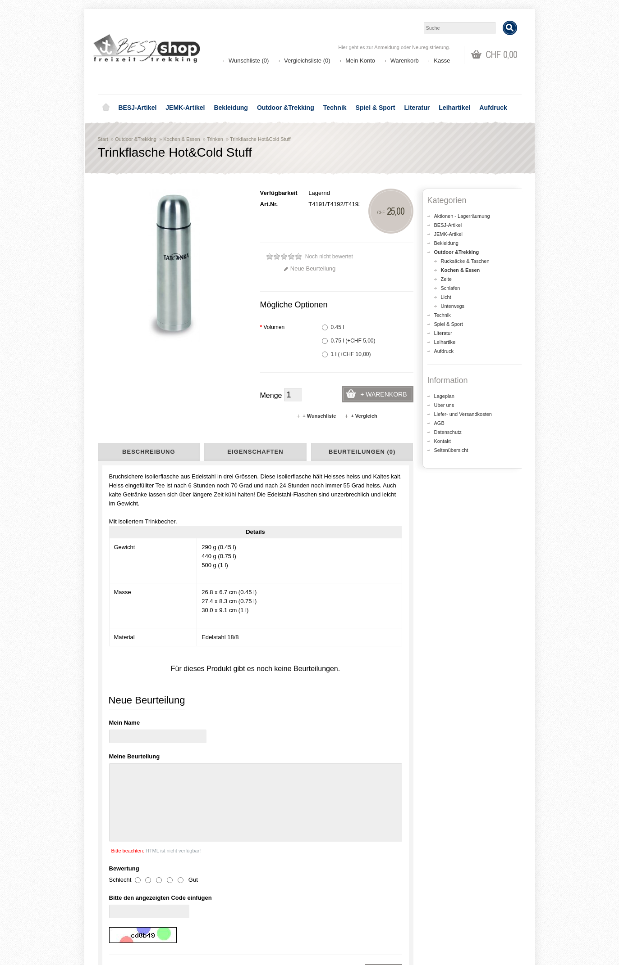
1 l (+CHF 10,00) (346, 354)
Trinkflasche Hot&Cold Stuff (260, 139)
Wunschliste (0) (249, 60)
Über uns (444, 405)
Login (328, 899)
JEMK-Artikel (185, 107)
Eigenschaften (255, 451)
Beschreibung (148, 451)
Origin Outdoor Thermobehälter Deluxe (215, 663)
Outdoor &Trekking (285, 107)
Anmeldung (386, 47)
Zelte (446, 279)
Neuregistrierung (430, 47)
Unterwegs (453, 306)
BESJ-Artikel (138, 107)
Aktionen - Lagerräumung (462, 216)
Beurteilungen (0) (362, 451)
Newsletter (334, 926)
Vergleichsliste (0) (307, 60)
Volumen (272, 327)
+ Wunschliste (316, 416)
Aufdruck (493, 107)
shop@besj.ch (278, 823)
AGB (439, 423)
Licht (446, 297)
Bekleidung (231, 107)
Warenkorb (404, 60)
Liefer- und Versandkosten (463, 414)
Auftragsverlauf (340, 908)
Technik (335, 107)
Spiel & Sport (375, 107)
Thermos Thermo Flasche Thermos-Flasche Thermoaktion (169, 719)
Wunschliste (337, 917)
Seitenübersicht (451, 450)
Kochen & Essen (181, 139)
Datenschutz (448, 432)
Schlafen (450, 288)
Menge (271, 395)
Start (103, 139)
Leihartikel (454, 107)
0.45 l (333, 327)
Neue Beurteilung (309, 268)
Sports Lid (133, 659)
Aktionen (224, 899)
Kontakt (442, 441)
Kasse (442, 60)
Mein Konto (360, 60)
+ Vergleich (360, 416)
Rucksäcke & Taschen (465, 261)
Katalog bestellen (451, 908)
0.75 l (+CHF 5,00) (349, 341)
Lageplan (444, 396)
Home (106, 107)
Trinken (215, 139)
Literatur (417, 107)
